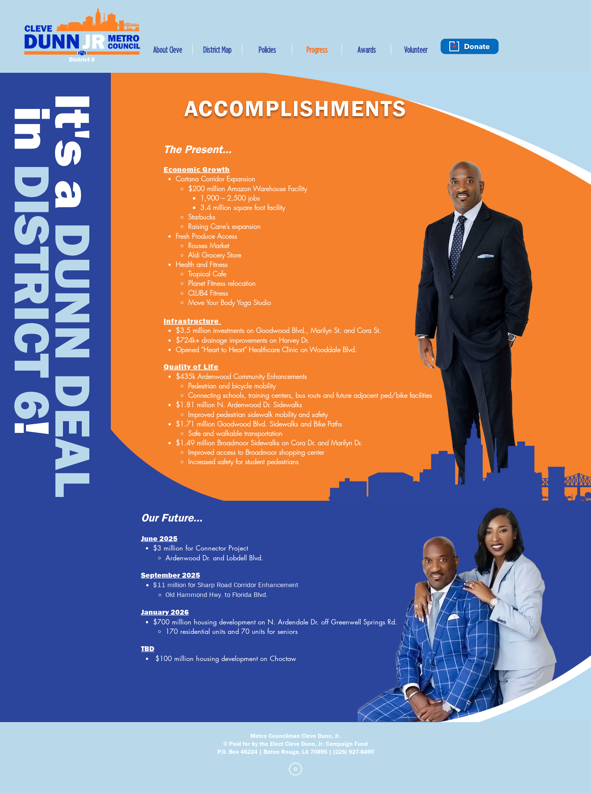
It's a (72, 151)
